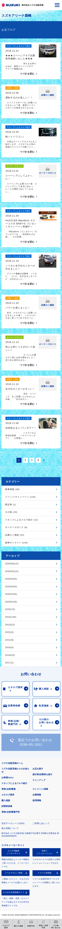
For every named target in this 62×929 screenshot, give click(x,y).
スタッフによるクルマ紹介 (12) (21, 520)
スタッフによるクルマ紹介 (14, 783)
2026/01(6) (11, 602)
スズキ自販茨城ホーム (12, 763)
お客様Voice (7, 777)
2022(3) (9, 632)
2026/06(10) (11, 563)
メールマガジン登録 (13, 873)
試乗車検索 (6, 806)
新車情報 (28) (12, 489)
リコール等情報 (44, 873)
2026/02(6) (11, 594)
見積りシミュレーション (44, 852)
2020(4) (9, 647)
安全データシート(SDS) (12, 823)
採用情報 (36, 800)
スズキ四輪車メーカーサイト (13, 852)
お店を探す (37, 768)
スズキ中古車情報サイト (13, 892)
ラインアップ (38, 780)
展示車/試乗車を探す (42, 774)
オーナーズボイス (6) (16, 527)
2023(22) (10, 624)
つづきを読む (27, 73)
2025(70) (10, 609)
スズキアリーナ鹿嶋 (16, 15)
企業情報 (36, 794)
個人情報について (10, 828)
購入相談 (5, 800)
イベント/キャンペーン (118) (20, 497)
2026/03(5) (11, 586)
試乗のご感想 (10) (14, 535)
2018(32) (10, 655)
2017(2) (9, 662)
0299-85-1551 (31, 744)
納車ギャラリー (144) (16, 542)
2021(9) (9, 640)
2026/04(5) (11, 579)
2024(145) (10, 617)
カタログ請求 (7, 794)
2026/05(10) (11, 571)
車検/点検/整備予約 (10, 812)
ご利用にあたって (41, 823)
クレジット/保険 (40, 789)
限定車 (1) (10, 504)
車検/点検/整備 (8, 789)
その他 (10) (11, 512)
